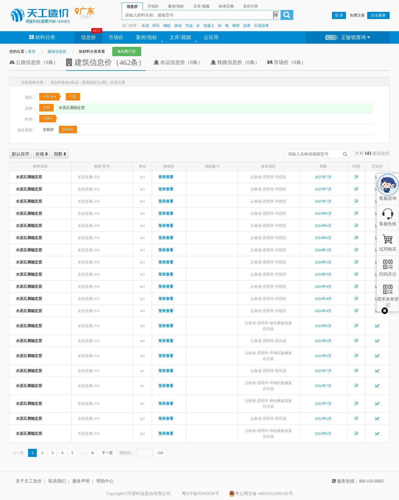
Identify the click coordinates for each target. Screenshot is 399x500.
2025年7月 (323, 177)
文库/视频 (180, 37)
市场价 (115, 37)
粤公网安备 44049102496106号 (261, 494)
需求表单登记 (388, 299)
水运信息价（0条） (178, 62)
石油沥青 (261, 25)
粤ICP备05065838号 (200, 493)
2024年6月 (323, 213)
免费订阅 (127, 51)
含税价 (48, 129)
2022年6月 (323, 418)
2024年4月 (323, 286)
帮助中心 (105, 481)
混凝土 (208, 25)
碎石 (156, 25)
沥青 (247, 25)
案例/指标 (146, 37)
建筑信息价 (57, 51)
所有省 (49, 97)
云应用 (211, 37)
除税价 (68, 129)
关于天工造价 (29, 481)
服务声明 (81, 481)
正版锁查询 (347, 38)
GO (160, 453)
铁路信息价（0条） (235, 62)
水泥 (145, 25)
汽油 (189, 25)
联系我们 (57, 481)
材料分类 (42, 37)
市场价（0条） (286, 62)
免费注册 (357, 15)
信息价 (88, 37)
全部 (46, 107)
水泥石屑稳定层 (72, 107)
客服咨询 (388, 193)
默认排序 (20, 154)
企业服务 (378, 15)
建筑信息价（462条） (106, 62)
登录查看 (165, 177)
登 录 (339, 15)
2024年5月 (323, 250)
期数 (60, 154)
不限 (73, 97)
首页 (32, 51)
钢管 (236, 25)
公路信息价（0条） (33, 62)
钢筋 (167, 25)
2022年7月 (323, 371)
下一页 (107, 453)
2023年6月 (323, 326)
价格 (42, 154)
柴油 (178, 25)
